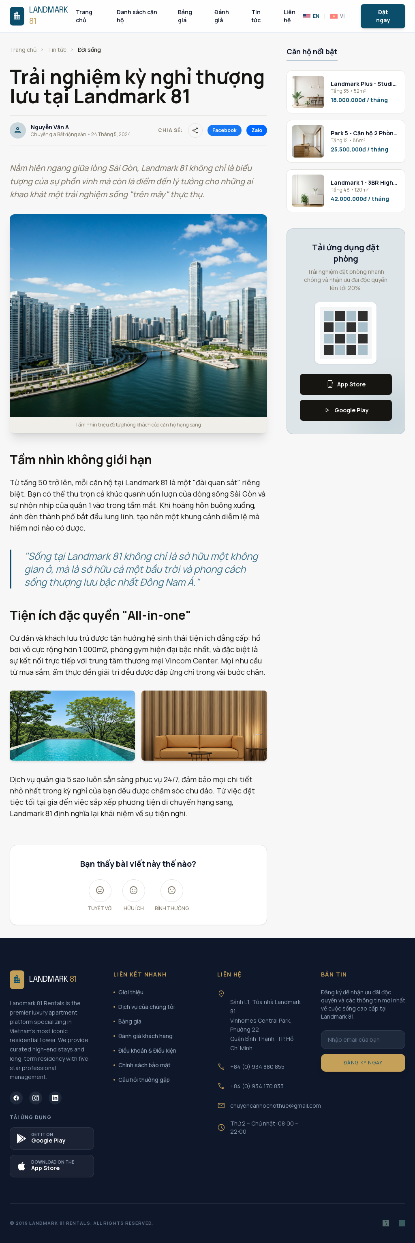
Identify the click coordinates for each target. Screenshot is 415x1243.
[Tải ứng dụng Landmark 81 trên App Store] (52, 1166)
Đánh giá (221, 16)
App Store (346, 384)
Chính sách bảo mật (142, 1065)
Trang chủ (84, 16)
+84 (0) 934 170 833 (257, 1086)
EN (311, 16)
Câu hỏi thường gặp (141, 1079)
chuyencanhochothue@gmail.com (275, 1105)
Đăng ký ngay (363, 1062)
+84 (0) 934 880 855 (257, 1066)
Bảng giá (185, 16)
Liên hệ (289, 16)
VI (337, 16)
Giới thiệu (128, 992)
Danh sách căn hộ (137, 16)
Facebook (224, 130)
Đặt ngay (383, 16)
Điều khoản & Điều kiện (144, 1050)
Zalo (256, 130)
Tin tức (256, 16)
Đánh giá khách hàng (143, 1036)
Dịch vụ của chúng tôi (144, 1007)
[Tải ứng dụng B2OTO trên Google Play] (52, 1138)
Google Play (346, 410)
